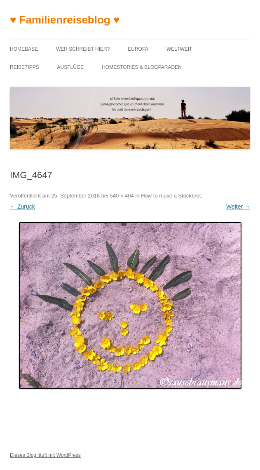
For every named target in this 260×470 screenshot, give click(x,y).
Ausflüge (70, 67)
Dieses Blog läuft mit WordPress (45, 455)
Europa (138, 49)
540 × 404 (122, 196)
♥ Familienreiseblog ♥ (64, 20)
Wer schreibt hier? (83, 49)
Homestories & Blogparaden (142, 67)
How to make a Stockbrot (171, 196)
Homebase (24, 49)
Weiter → (238, 206)
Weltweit (179, 49)
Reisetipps (24, 67)
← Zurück (22, 206)
